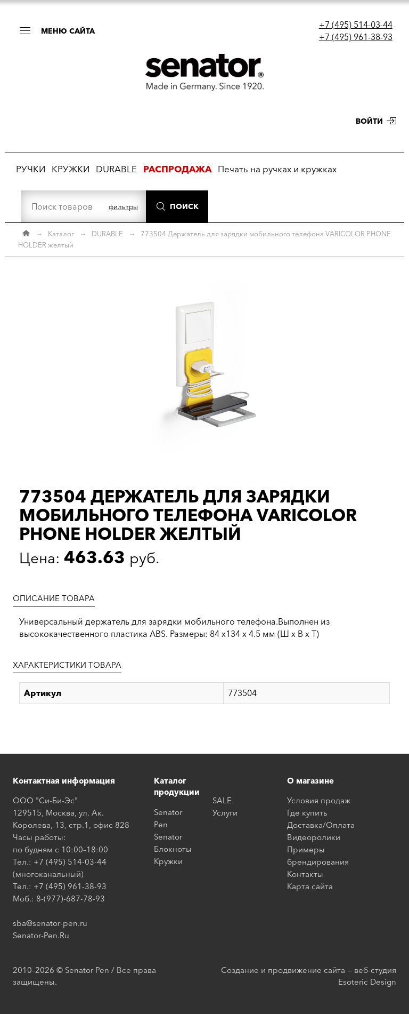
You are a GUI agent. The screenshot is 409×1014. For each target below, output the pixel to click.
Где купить (307, 813)
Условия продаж (318, 800)
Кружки (168, 861)
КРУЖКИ (70, 168)
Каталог (61, 233)
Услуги (225, 813)
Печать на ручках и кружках (277, 168)
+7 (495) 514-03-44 (355, 24)
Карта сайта (310, 886)
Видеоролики (313, 837)
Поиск (184, 206)
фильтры (123, 206)
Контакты (305, 874)
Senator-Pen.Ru (41, 935)
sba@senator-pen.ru (50, 923)
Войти (369, 121)
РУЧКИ (30, 168)
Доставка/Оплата (321, 825)
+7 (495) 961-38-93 (355, 36)
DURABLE (116, 168)
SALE (222, 800)
